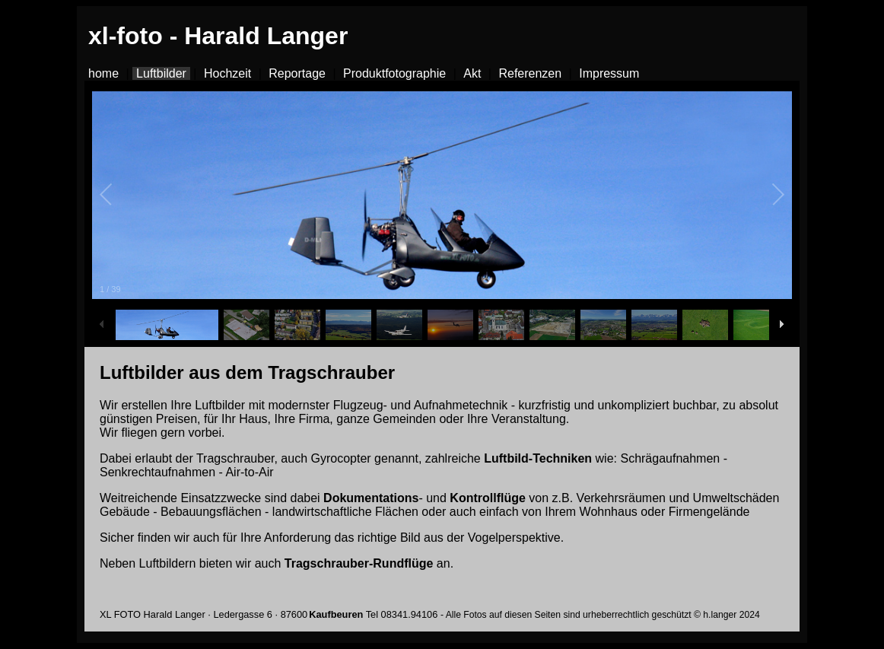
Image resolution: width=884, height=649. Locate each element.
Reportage (297, 73)
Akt (472, 73)
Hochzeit (227, 73)
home (103, 73)
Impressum (609, 73)
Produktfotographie (394, 73)
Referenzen (529, 73)
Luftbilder (161, 73)
